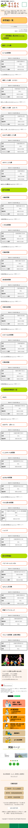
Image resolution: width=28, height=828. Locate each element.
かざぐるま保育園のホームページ (8, 356)
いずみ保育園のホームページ (7, 246)
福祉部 (14, 788)
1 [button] (10, 760)
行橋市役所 (14, 783)
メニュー (23, 825)
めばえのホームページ (6, 418)
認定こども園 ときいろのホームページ (10, 129)
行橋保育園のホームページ (7, 274)
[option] (7, 755)
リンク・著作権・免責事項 (17, 774)
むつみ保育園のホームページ (7, 74)
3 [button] (15, 760)
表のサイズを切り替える (14, 58)
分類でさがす (13, 10)
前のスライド (10, 764)
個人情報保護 (6, 774)
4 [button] (17, 760)
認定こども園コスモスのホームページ (10, 102)
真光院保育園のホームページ (7, 301)
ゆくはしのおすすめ (4, 825)
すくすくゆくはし (21, 11)
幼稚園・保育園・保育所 (12, 11)
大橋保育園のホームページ (7, 219)
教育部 (14, 793)
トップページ (7, 10)
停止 (14, 764)
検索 (14, 825)
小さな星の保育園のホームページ (8, 524)
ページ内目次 (14, 26)
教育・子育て (20, 10)
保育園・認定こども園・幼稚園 (17, 13)
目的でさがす (7, 13)
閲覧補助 (24, 4)
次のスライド (17, 764)
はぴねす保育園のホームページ (8, 496)
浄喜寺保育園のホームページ (7, 329)
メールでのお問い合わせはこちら (10, 679)
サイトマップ (14, 776)
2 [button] (13, 760)
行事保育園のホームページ (7, 384)
